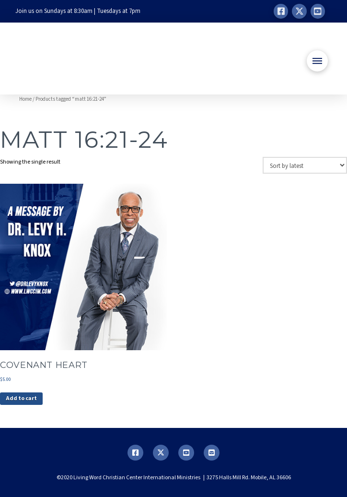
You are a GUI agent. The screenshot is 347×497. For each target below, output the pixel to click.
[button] (317, 60)
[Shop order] (305, 165)
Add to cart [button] (21, 398)
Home (25, 99)
